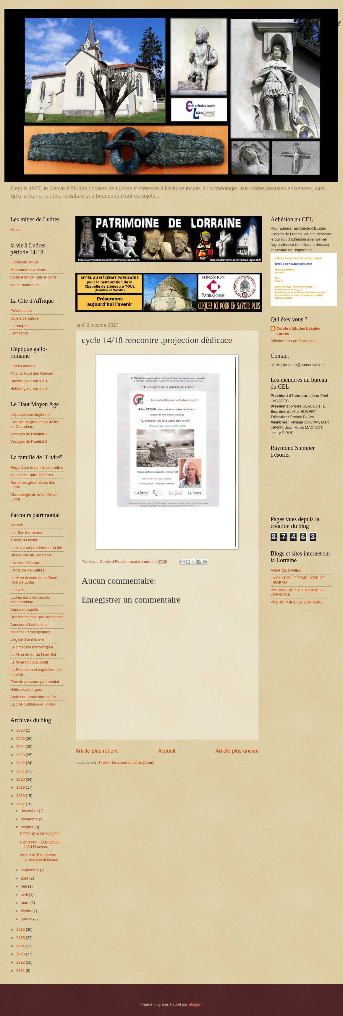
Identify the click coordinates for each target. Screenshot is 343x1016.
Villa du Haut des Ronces (31, 373)
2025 (21, 738)
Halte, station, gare (26, 689)
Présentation (21, 310)
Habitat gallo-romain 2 (29, 388)
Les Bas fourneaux (26, 532)
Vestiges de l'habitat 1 (28, 434)
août (25, 878)
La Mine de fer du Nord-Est (33, 654)
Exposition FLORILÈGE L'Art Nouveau (40, 844)
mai (24, 886)
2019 (21, 787)
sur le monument (24, 285)
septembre (30, 870)
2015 (21, 938)
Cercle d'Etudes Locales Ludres (298, 331)
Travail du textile (24, 540)
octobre (28, 827)
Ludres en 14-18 (24, 262)
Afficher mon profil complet (293, 341)
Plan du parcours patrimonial (34, 682)
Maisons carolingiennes (30, 632)
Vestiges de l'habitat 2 (28, 441)
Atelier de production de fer (33, 697)
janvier (27, 919)
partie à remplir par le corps (33, 277)
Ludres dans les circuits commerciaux (30, 599)
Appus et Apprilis (24, 609)
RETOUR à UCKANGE (39, 834)
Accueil (166, 751)
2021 (21, 771)
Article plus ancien (237, 751)
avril (25, 894)
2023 (21, 755)
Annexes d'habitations (29, 624)
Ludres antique (22, 366)
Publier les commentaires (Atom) (126, 762)
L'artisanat (19, 333)
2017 (21, 804)
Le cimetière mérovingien (31, 647)
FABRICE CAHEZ (286, 570)
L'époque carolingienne (30, 414)
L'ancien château (24, 563)
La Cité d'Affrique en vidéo (32, 704)
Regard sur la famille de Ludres (36, 467)
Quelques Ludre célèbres (31, 475)
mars (25, 903)
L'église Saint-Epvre (27, 639)
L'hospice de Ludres (27, 570)
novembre (30, 819)
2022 (21, 763)
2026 (21, 730)
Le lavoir (17, 589)
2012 (21, 962)
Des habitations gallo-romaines (36, 617)
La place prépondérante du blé (36, 547)
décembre (30, 811)
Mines (15, 229)
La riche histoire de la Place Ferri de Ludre (33, 580)
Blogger (195, 1004)
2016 (21, 929)
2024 (21, 746)
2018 (21, 795)
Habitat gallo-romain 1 (29, 381)
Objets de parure (24, 318)
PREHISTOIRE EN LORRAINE (297, 602)
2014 (21, 946)
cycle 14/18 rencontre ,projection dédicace (39, 857)
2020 (21, 779)
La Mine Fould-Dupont (29, 662)
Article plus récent (96, 751)
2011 (21, 970)
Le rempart (19, 325)
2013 (21, 954)
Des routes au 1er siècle (30, 555)
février (26, 911)
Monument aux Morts (28, 270)
